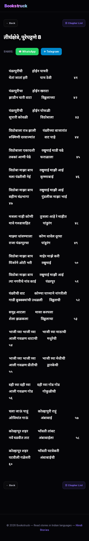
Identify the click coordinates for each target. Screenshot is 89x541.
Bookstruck (15, 5)
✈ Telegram (51, 51)
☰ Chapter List (74, 23)
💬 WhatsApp (27, 51)
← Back (10, 23)
